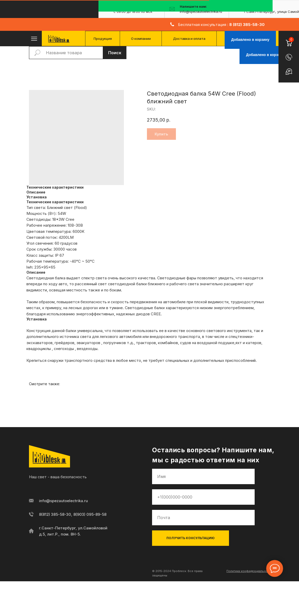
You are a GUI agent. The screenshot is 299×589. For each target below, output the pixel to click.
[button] (289, 57)
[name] (203, 476)
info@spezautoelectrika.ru (63, 500)
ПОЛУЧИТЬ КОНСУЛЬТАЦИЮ (190, 538)
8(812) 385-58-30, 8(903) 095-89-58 (73, 514)
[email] (203, 517)
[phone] (203, 497)
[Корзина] (288, 40)
